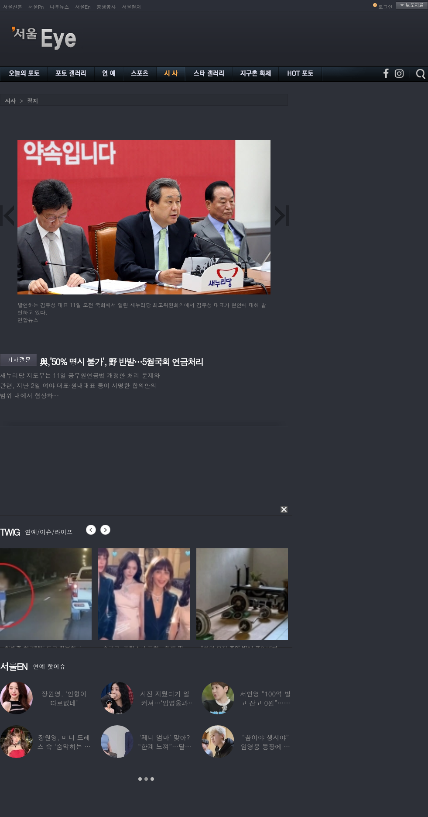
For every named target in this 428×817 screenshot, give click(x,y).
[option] (46, 592)
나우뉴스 (59, 6)
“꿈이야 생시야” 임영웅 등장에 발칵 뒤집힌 (265, 746)
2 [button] (146, 779)
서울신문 (12, 6)
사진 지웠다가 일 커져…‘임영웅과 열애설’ (165, 703)
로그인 (385, 6)
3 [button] (152, 779)
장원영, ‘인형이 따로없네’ (64, 698)
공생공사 (106, 6)
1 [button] (140, 779)
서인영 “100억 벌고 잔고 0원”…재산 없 (265, 703)
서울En (82, 6)
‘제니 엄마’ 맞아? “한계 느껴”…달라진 (164, 746)
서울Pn (36, 6)
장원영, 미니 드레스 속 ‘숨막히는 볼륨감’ (64, 746)
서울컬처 (131, 6)
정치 (32, 101)
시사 (10, 101)
